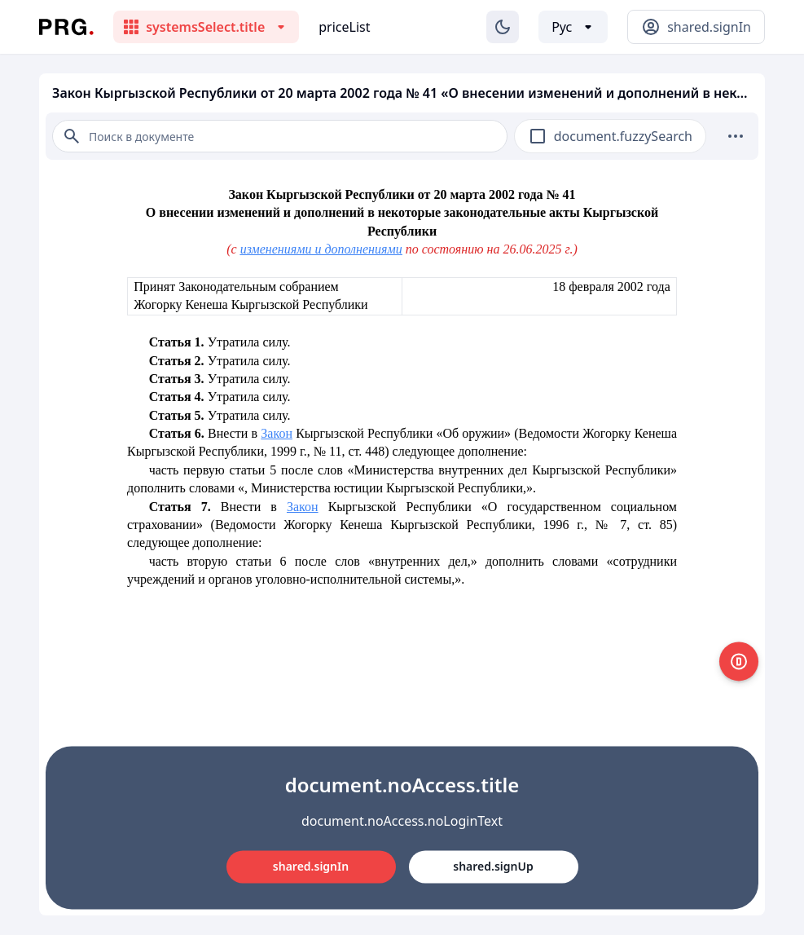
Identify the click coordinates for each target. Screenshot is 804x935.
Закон (276, 433)
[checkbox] (537, 136)
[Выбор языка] (573, 27)
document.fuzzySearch (623, 136)
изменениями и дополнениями (321, 249)
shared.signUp (493, 866)
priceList (344, 27)
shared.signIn (311, 866)
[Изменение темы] (502, 27)
